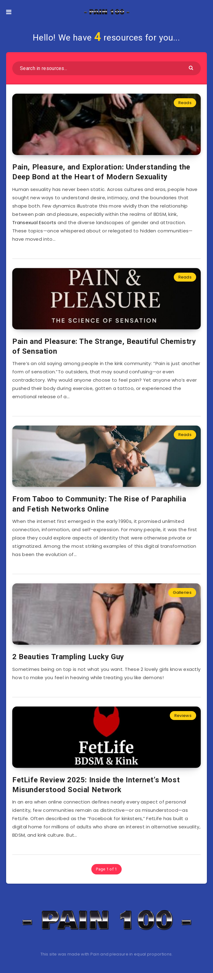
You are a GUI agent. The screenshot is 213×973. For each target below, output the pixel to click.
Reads (185, 103)
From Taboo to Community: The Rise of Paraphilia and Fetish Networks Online (99, 504)
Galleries (182, 592)
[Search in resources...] (106, 68)
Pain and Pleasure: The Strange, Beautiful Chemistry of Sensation (104, 346)
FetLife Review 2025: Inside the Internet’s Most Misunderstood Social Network (96, 785)
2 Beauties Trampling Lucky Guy (68, 656)
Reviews (183, 715)
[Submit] (192, 67)
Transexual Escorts (34, 222)
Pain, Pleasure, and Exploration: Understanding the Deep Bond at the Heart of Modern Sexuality (101, 172)
